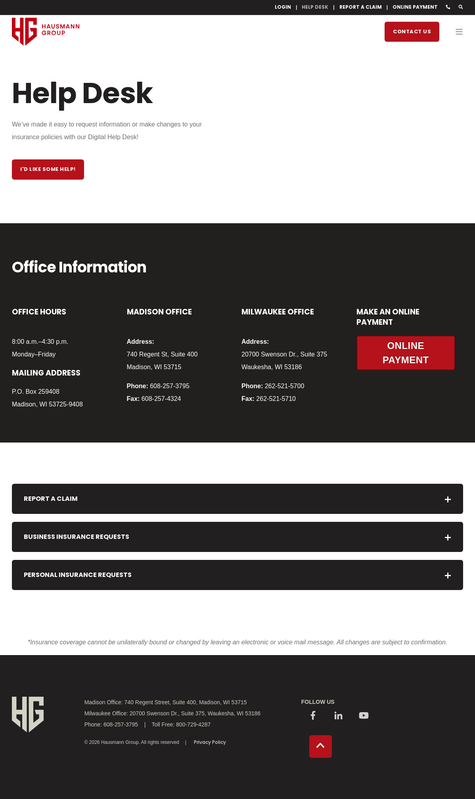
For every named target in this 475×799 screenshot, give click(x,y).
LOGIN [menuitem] (283, 7)
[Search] (460, 7)
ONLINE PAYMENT (406, 352)
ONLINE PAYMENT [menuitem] (415, 7)
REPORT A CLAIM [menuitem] (360, 7)
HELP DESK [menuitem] (315, 7)
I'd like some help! (48, 169)
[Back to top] (320, 746)
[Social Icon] (313, 716)
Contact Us (412, 31)
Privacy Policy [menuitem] (210, 742)
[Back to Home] (45, 60)
